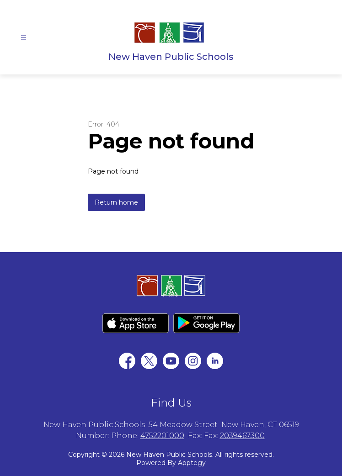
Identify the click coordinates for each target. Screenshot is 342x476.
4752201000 (162, 435)
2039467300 (242, 435)
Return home (116, 202)
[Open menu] (23, 37)
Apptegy (192, 463)
